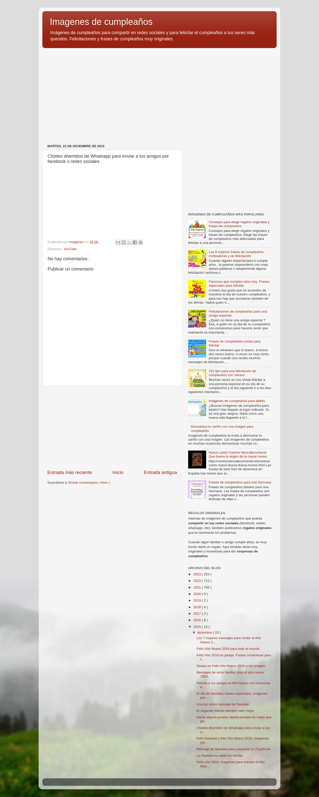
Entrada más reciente (69, 472)
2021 (197, 587)
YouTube (70, 249)
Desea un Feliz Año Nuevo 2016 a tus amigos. (231, 666)
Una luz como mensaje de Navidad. (223, 704)
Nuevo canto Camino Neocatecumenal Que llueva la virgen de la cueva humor (238, 454)
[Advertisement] (159, 90)
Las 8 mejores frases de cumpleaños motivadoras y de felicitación (236, 254)
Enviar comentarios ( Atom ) (89, 482)
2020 (197, 594)
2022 (197, 581)
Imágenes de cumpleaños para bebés (237, 401)
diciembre (205, 632)
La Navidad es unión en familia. (220, 755)
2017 (197, 613)
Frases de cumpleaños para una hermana (240, 482)
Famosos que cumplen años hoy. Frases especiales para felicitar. (239, 283)
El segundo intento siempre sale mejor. (226, 711)
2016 (197, 620)
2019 (197, 600)
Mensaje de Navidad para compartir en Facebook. (234, 749)
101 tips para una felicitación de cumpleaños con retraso (232, 373)
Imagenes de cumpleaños (101, 22)
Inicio (117, 472)
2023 (197, 574)
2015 (197, 627)
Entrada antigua (160, 472)
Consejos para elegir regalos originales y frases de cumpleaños (239, 224)
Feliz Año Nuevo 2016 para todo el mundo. (228, 649)
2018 (197, 607)
